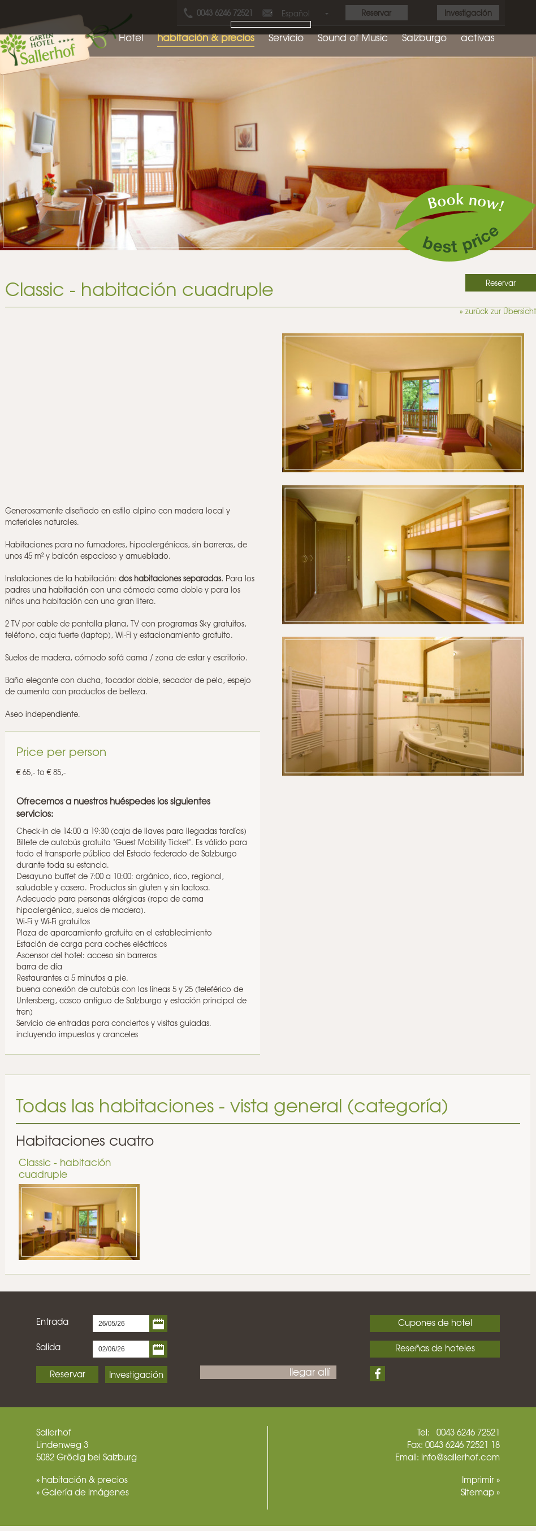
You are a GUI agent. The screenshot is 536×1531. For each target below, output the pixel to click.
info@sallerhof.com (460, 1457)
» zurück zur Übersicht (498, 311)
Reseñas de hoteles (435, 1348)
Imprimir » (481, 1479)
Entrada (52, 1321)
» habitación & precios (82, 1479)
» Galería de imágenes (82, 1492)
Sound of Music (353, 37)
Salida (48, 1347)
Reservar (67, 1374)
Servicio (286, 37)
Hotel (131, 37)
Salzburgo (424, 37)
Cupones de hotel (435, 1322)
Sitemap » (480, 1492)
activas (478, 37)
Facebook (377, 1373)
